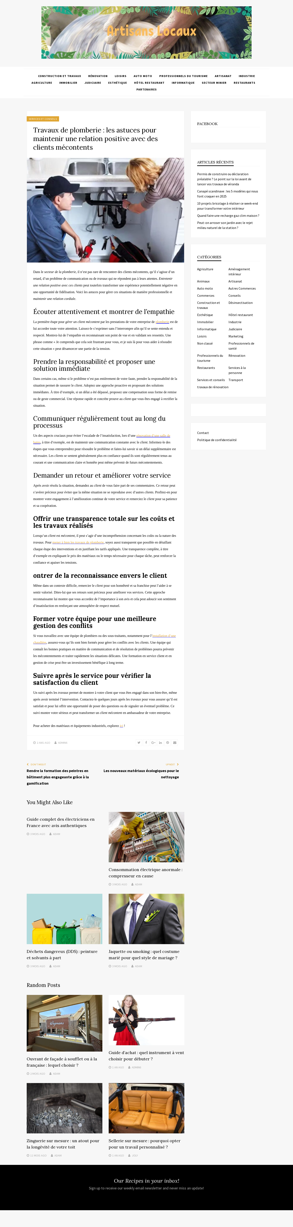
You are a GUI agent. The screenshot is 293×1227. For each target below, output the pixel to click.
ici (121, 726)
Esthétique (117, 83)
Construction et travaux (59, 76)
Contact (203, 433)
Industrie (247, 76)
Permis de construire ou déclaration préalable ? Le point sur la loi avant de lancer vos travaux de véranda (224, 179)
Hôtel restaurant (149, 83)
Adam (56, 834)
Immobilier (68, 83)
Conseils (234, 295)
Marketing (235, 336)
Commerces (205, 295)
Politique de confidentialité (217, 440)
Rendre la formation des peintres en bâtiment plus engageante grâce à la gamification (58, 777)
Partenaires (146, 89)
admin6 (62, 743)
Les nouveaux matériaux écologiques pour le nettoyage (141, 773)
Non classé (205, 343)
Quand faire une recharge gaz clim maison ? (228, 215)
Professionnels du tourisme (183, 76)
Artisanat (223, 76)
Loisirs (121, 76)
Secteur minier (214, 83)
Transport (235, 380)
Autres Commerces (242, 288)
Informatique (183, 83)
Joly (135, 1155)
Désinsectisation (240, 303)
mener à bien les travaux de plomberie (78, 542)
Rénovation (98, 76)
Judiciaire (92, 83)
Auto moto (143, 76)
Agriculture (42, 83)
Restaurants (244, 83)
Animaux (203, 281)
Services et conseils (43, 118)
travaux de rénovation (212, 387)
